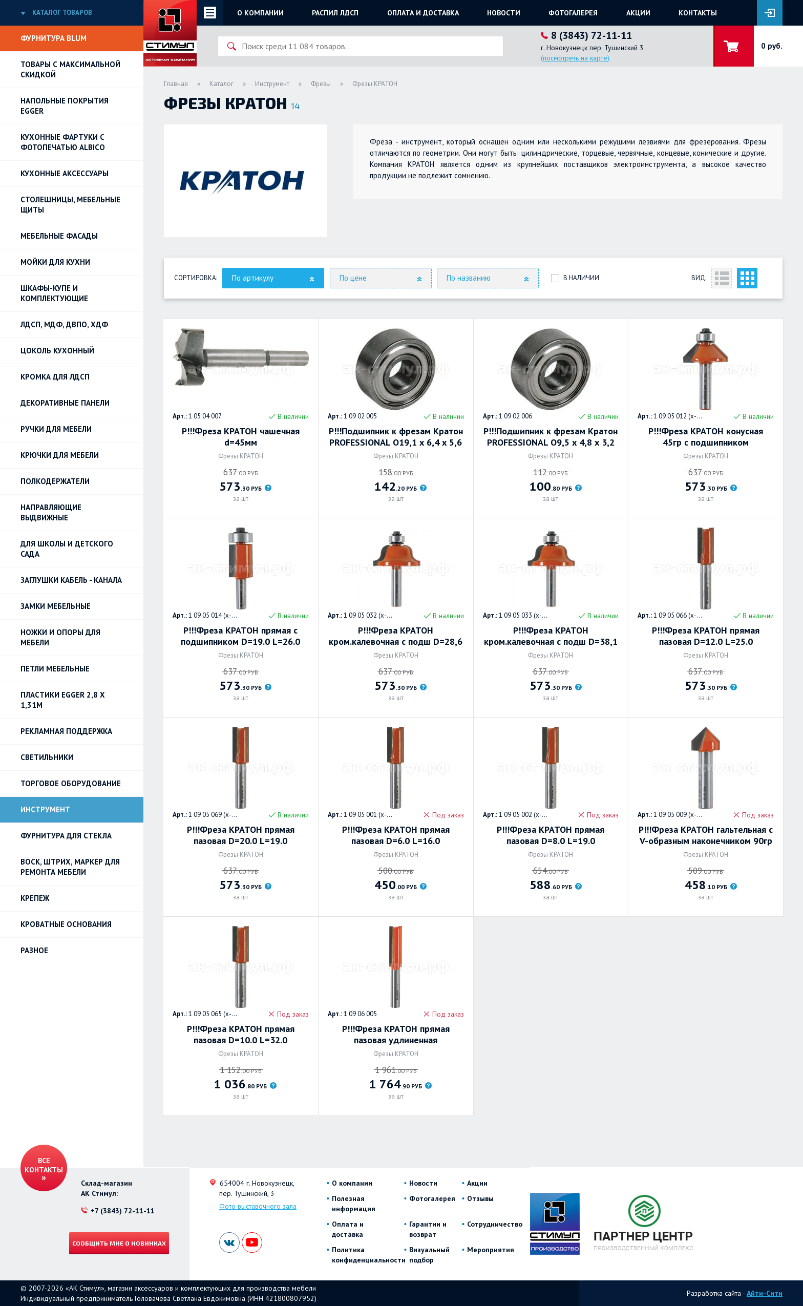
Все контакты (44, 1165)
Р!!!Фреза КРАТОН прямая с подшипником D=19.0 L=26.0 (240, 636)
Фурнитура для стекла (66, 835)
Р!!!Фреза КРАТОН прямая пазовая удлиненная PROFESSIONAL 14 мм (396, 1034)
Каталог (221, 83)
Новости (503, 12)
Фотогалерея (573, 12)
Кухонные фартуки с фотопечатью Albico (62, 142)
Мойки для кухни (55, 262)
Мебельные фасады (59, 236)
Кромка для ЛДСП (55, 377)
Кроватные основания (66, 924)
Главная (176, 83)
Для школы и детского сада (66, 549)
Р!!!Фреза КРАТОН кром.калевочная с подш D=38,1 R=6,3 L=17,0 (551, 636)
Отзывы (480, 1198)
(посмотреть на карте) (575, 57)
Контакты (698, 12)
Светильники (46, 757)
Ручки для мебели (56, 429)
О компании (260, 12)
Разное (34, 950)
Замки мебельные (55, 606)
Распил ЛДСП (335, 12)
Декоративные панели (65, 403)
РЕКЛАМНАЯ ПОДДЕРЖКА (66, 731)
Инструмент (45, 809)
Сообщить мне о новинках (119, 1243)
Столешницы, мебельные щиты (70, 205)
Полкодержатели (55, 481)
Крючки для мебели (59, 455)
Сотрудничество (494, 1224)
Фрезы (321, 83)
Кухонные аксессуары (64, 173)
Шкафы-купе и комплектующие (54, 293)
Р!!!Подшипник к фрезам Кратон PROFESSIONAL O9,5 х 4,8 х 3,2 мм (550, 437)
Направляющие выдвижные (50, 512)
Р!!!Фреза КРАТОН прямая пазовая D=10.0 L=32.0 (240, 1034)
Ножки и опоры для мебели (60, 637)
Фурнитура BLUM (53, 38)
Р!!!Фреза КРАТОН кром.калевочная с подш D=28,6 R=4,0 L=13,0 (395, 636)
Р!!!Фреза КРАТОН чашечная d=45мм (241, 437)
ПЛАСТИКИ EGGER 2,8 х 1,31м (62, 700)
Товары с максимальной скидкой (70, 69)
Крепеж (34, 898)
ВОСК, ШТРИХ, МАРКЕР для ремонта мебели (70, 867)
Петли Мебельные (55, 668)
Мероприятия (490, 1249)
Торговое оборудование (70, 783)
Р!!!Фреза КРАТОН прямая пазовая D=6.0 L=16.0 (396, 835)
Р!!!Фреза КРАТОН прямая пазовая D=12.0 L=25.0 (705, 636)
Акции (638, 12)
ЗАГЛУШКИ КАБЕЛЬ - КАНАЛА (71, 580)
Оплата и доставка (423, 12)
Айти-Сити (765, 1293)
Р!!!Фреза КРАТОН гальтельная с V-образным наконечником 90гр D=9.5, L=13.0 (706, 835)
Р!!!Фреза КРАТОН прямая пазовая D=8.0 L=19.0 (550, 835)
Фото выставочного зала (258, 1206)
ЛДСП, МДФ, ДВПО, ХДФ (64, 324)
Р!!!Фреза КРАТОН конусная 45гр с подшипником (705, 437)
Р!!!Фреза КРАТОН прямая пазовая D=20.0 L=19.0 (240, 835)
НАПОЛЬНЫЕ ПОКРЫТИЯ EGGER (64, 106)
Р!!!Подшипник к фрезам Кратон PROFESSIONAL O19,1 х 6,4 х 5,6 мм (396, 437)
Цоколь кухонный (57, 350)
